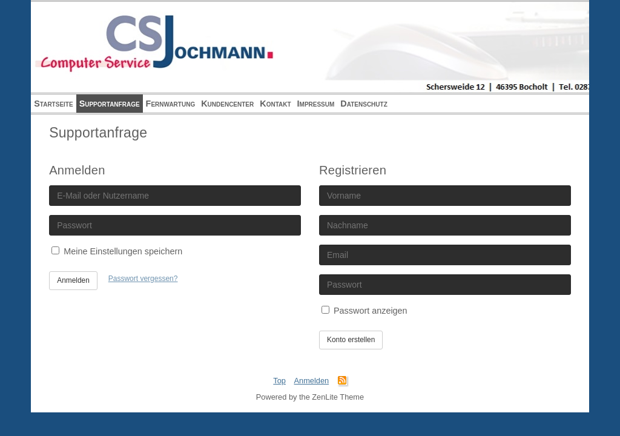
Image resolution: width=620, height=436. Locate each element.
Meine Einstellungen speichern (116, 251)
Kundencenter (227, 103)
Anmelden (73, 280)
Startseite (53, 103)
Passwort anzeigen (364, 310)
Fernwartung (171, 103)
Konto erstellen (351, 339)
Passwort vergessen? (143, 278)
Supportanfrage (109, 103)
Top (279, 380)
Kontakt (275, 103)
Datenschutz (363, 103)
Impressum (316, 103)
